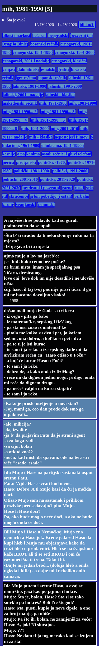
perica (8, 162)
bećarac (39, 35)
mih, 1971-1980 (53, 103)
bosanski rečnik (44, 44)
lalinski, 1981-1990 (29, 86)
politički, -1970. (52, 162)
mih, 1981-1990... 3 (58, 111)
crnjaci (9, 69)
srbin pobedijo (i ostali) (51, 196)
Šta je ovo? (16, 20)
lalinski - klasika (60, 95)
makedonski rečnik (20, 103)
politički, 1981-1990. (32, 171)
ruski (79, 188)
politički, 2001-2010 (20, 179)
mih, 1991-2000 (35, 128)
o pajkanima (28, 154)
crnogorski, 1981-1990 (33, 52)
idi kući (87, 24)
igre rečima (26, 78)
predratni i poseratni (41, 188)
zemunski (46, 204)
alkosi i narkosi (16, 35)
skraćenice (18, 196)
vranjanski (25, 204)
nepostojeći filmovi (71, 137)
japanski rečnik (52, 78)
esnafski (48, 69)
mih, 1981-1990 (82, 103)
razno (67, 188)
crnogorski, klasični (69, 61)
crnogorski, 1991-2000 (75, 52)
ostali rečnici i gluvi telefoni (66, 154)
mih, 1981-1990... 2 (20, 111)
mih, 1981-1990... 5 (48, 120)
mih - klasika (41, 137)
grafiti (63, 69)
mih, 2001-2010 (64, 128)
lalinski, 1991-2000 (65, 86)
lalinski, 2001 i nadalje (23, 95)
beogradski (58, 35)
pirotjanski (26, 162)
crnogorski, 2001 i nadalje (26, 61)
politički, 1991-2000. (70, 171)
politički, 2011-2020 (57, 179)
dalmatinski (28, 69)
